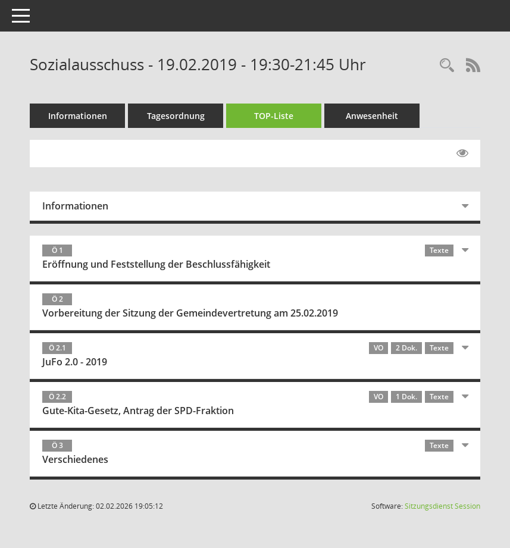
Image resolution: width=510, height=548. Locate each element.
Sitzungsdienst (442, 506)
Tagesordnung (176, 115)
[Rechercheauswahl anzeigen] (447, 66)
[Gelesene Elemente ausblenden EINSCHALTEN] (462, 153)
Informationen (77, 115)
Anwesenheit (372, 115)
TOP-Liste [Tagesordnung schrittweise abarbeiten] (273, 115)
